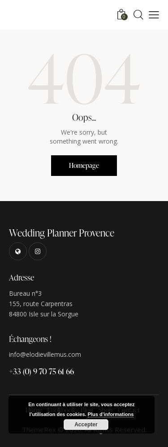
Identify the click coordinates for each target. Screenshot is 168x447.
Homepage (84, 165)
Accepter (85, 424)
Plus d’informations (111, 414)
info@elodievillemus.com (45, 354)
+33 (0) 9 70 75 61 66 (41, 371)
